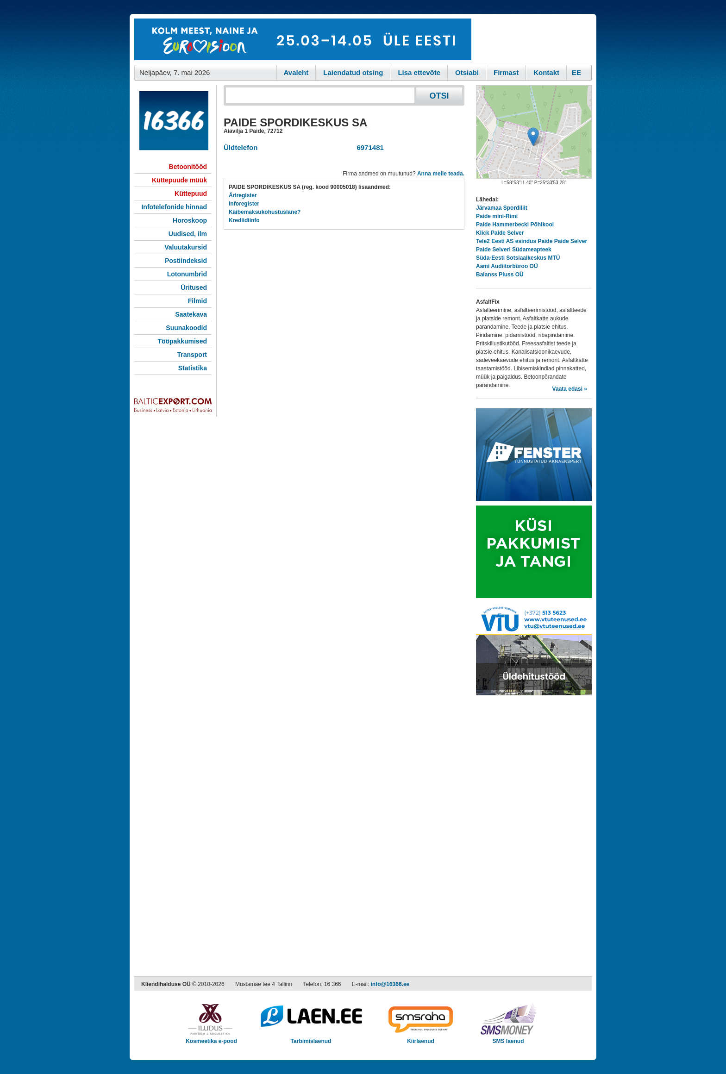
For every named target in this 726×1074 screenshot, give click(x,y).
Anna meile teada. (440, 173)
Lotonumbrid (187, 274)
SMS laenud (508, 1038)
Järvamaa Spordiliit (501, 208)
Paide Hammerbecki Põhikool (515, 224)
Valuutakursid (185, 247)
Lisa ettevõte (419, 72)
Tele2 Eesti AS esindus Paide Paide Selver (531, 241)
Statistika (192, 368)
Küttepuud (191, 193)
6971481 (368, 147)
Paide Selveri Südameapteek (513, 249)
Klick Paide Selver (500, 233)
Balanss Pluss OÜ (500, 274)
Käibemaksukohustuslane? (264, 212)
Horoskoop (190, 220)
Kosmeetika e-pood (211, 1038)
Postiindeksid (186, 260)
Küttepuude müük (179, 180)
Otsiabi (467, 72)
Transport (192, 354)
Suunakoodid (186, 327)
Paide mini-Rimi (497, 216)
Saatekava (191, 314)
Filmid (197, 301)
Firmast (506, 72)
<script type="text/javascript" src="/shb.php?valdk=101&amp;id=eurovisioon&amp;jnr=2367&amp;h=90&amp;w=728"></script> (302, 39)
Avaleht (296, 72)
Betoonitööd (188, 166)
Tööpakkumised (182, 341)
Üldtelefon (240, 147)
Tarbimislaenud (311, 1038)
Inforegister (244, 203)
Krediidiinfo (244, 220)
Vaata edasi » (569, 389)
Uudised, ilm (188, 233)
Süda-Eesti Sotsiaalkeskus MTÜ (518, 258)
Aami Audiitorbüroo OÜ (507, 266)
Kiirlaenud (421, 1038)
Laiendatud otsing (353, 72)
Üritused (194, 287)
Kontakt (546, 72)
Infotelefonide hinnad (174, 207)
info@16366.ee (390, 984)
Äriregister (243, 195)
